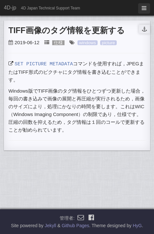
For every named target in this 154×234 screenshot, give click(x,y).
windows (87, 42)
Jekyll (50, 225)
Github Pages (75, 225)
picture (108, 42)
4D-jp (10, 7)
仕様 (58, 42)
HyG (137, 225)
